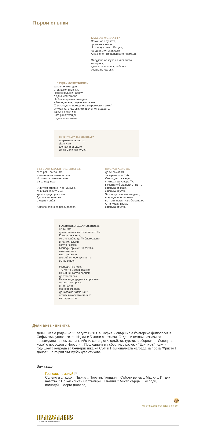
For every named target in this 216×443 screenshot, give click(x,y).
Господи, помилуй (59, 373)
